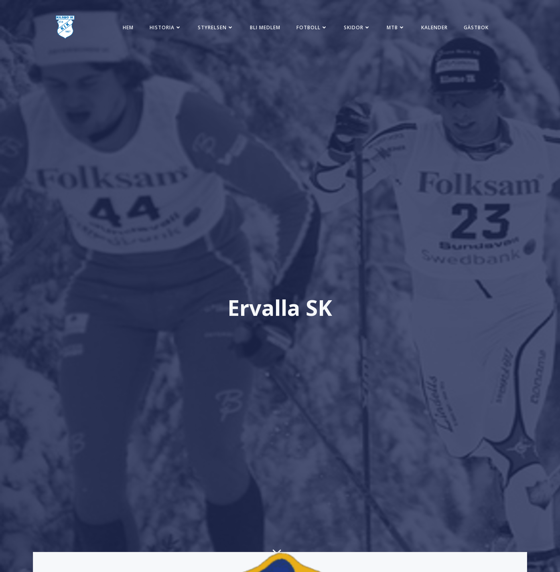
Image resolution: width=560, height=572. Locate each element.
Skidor (357, 27)
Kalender (434, 27)
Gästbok (476, 27)
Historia (166, 27)
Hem (128, 27)
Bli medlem (265, 27)
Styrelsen (216, 27)
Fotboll (312, 27)
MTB (396, 27)
